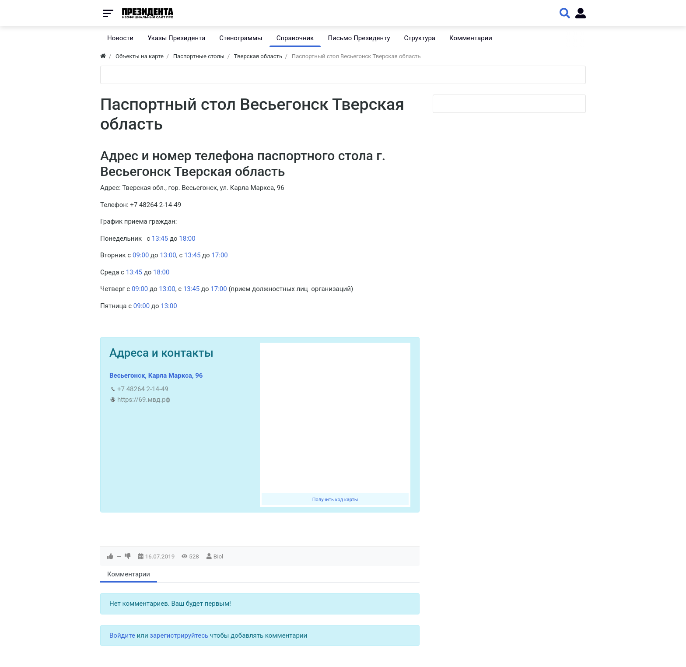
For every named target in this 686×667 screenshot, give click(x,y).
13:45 (160, 238)
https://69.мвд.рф (143, 400)
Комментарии (128, 574)
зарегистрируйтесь (179, 635)
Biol (219, 556)
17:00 (219, 255)
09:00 (141, 255)
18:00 (187, 238)
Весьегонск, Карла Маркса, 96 (156, 375)
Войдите (122, 635)
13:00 (168, 255)
